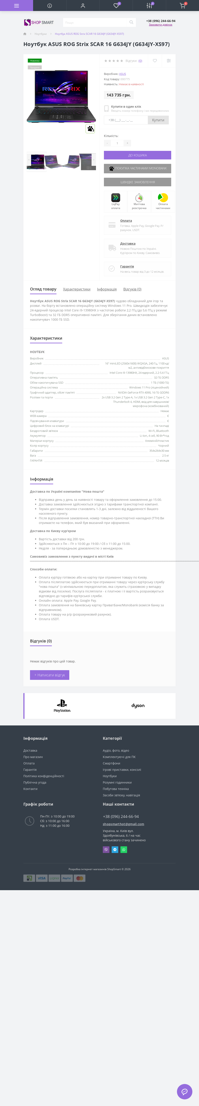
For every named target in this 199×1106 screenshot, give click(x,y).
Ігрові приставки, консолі (122, 770)
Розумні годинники (117, 782)
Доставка (127, 243)
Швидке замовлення (137, 182)
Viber (106, 849)
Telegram (114, 849)
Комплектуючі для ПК (119, 757)
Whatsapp (123, 849)
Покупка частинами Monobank (138, 168)
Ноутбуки (41, 34)
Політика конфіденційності (43, 776)
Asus (122, 74)
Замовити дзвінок (160, 24)
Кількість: (111, 136)
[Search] (131, 22)
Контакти (30, 789)
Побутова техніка (116, 789)
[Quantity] (117, 143)
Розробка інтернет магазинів (88, 869)
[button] (83, 5)
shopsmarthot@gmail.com (123, 824)
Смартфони (111, 763)
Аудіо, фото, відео (116, 750)
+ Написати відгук (49, 675)
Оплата (126, 220)
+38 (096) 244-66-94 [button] (121, 816)
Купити (158, 120)
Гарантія (127, 266)
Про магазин (33, 757)
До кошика (137, 155)
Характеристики (76, 289)
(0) (140, 61)
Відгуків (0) (132, 289)
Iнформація (107, 289)
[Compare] (169, 60)
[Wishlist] (155, 60)
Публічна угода (34, 782)
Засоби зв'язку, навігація (121, 795)
